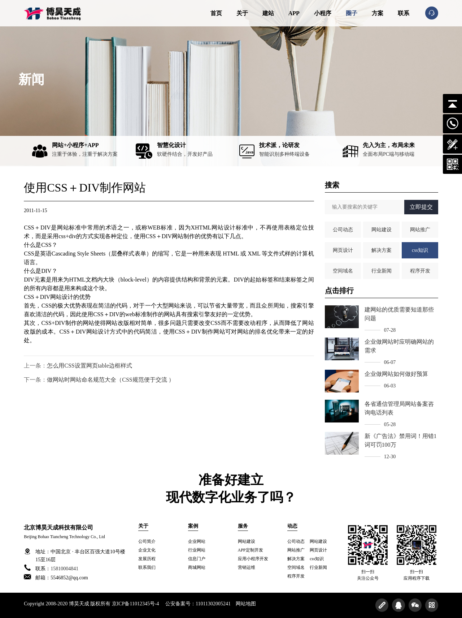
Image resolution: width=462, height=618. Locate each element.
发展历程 (147, 558)
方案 (377, 13)
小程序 (322, 13)
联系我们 (147, 567)
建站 (268, 13)
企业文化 (147, 550)
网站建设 (381, 229)
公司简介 (147, 541)
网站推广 (420, 229)
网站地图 (246, 603)
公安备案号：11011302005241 (198, 603)
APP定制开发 (250, 550)
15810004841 (64, 568)
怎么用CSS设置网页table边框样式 (89, 365)
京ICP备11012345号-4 (135, 603)
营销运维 (246, 567)
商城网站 (196, 567)
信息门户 (196, 558)
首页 (216, 13)
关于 (242, 13)
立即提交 (421, 207)
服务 (243, 526)
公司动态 (343, 229)
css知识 (420, 250)
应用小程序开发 (253, 558)
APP (294, 13)
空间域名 (343, 271)
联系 (403, 13)
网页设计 (343, 250)
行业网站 (196, 550)
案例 (193, 526)
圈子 (351, 13)
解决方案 (381, 250)
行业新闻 (381, 271)
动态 (292, 526)
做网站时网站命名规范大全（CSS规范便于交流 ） (110, 380)
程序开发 (420, 271)
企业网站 (196, 541)
